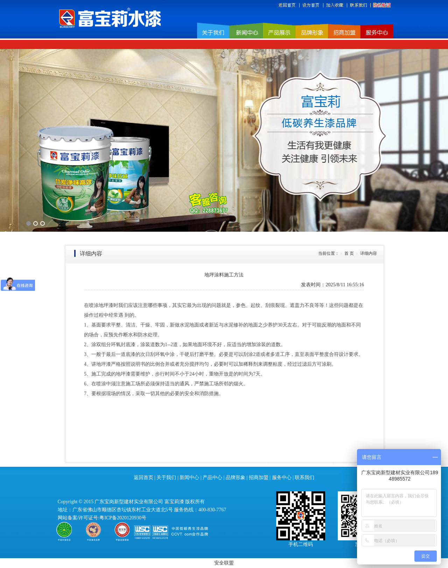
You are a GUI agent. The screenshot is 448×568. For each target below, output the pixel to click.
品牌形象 (235, 477)
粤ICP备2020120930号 (122, 517)
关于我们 (166, 477)
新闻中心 (189, 477)
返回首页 (143, 477)
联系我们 (304, 477)
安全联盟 (224, 563)
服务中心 (282, 477)
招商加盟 (258, 477)
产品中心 (212, 477)
